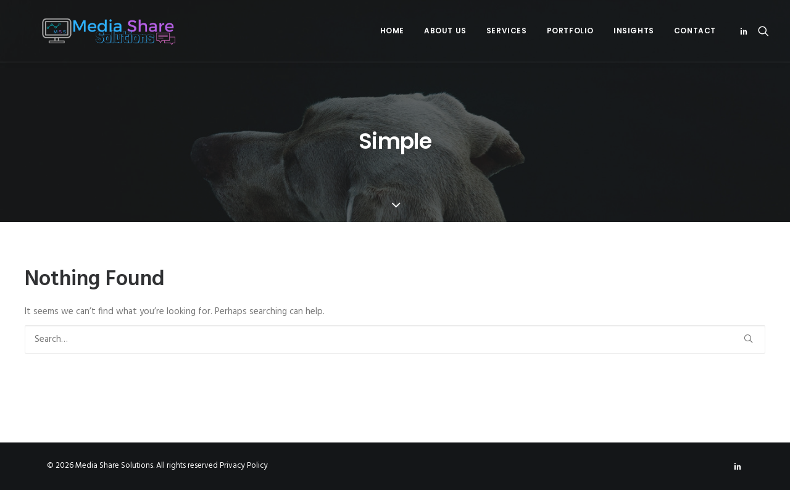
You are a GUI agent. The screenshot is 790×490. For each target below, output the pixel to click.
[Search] (395, 339)
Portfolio (570, 30)
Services (506, 30)
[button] (746, 31)
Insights (633, 30)
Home (392, 30)
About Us (445, 30)
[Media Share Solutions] (92, 31)
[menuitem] (392, 31)
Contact (695, 30)
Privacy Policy (244, 465)
